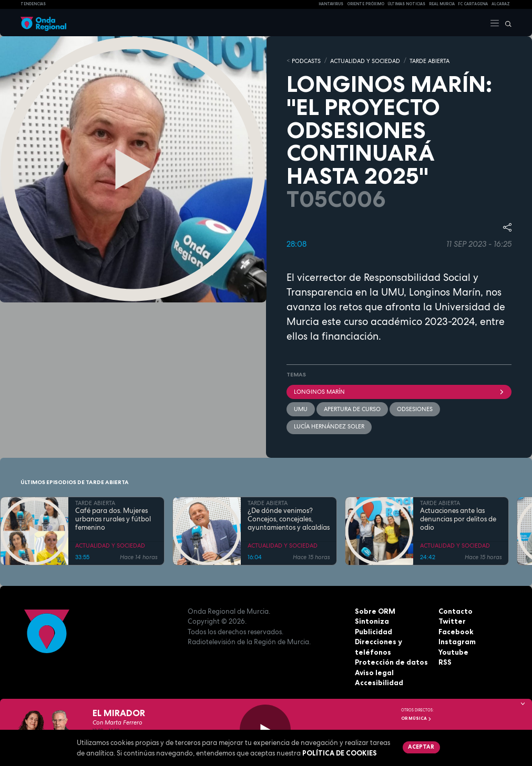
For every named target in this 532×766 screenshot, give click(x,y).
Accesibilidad (379, 682)
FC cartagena (473, 4)
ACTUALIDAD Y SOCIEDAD (365, 60)
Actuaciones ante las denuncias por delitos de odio (458, 518)
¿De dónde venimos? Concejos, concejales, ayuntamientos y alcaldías (289, 518)
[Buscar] (505, 22)
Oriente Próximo (365, 4)
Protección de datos (391, 661)
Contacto (455, 610)
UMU (301, 408)
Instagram (456, 641)
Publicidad (373, 630)
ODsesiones (415, 408)
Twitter (451, 620)
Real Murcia (442, 4)
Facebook (455, 630)
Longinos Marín (399, 390)
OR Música (416, 718)
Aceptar (421, 746)
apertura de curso (352, 408)
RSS (444, 661)
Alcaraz (501, 4)
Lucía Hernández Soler (329, 425)
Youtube (453, 651)
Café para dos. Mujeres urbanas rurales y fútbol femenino (113, 518)
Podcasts (306, 60)
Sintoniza (371, 620)
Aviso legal (374, 671)
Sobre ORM (374, 610)
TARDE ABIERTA (429, 60)
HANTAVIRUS (331, 4)
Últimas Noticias (406, 4)
